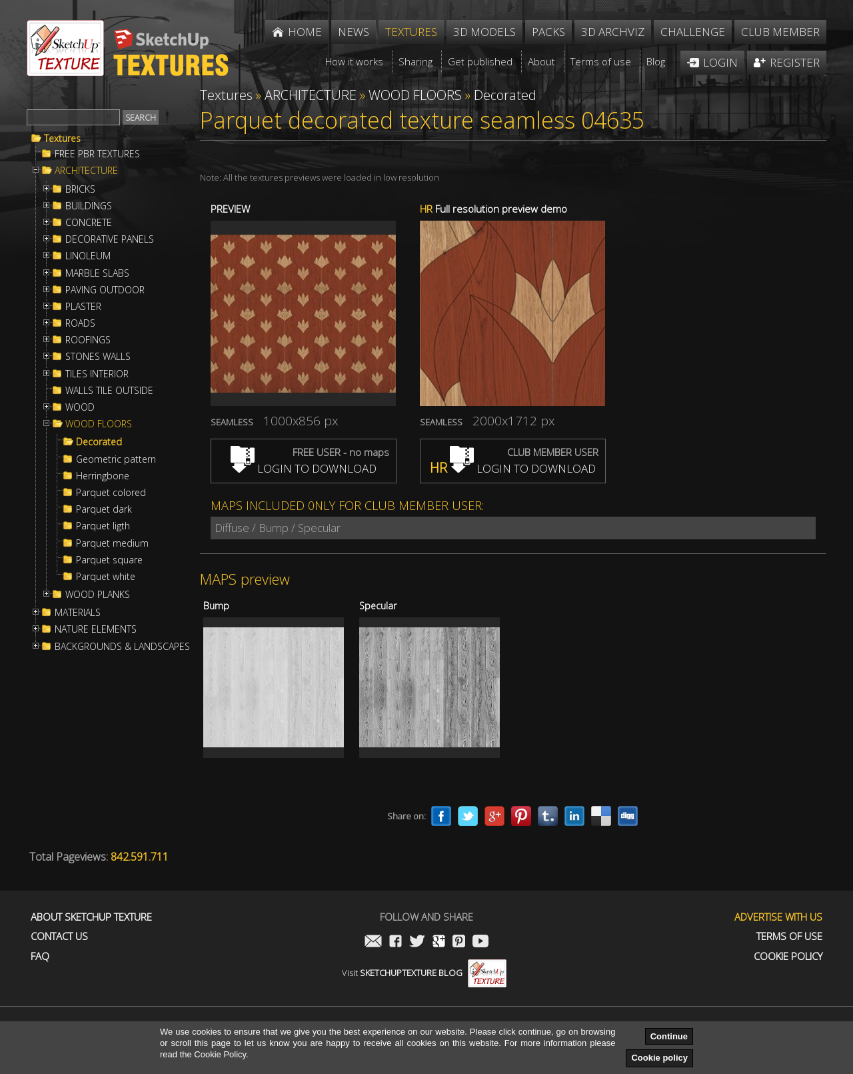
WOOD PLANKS (97, 595)
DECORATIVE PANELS (109, 239)
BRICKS (80, 189)
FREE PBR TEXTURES (97, 154)
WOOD (80, 407)
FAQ (40, 956)
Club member (780, 31)
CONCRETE (88, 223)
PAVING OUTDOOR (105, 290)
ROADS (80, 323)
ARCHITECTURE (86, 171)
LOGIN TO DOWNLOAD (304, 468)
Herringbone (102, 476)
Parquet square (109, 560)
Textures (62, 139)
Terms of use (789, 936)
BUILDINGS (88, 206)
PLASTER (83, 307)
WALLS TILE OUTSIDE (109, 391)
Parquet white (105, 577)
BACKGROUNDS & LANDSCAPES (122, 647)
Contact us (59, 936)
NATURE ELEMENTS (96, 629)
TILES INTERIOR (97, 374)
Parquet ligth (103, 526)
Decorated (99, 442)
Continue (669, 1036)
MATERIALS (78, 613)
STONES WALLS (98, 357)
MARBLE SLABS (97, 273)
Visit (424, 973)
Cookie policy (659, 1058)
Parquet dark (104, 509)
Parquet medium (112, 543)
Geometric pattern (116, 459)
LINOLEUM (88, 256)
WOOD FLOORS (98, 424)
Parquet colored (111, 493)
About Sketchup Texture (91, 917)
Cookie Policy (788, 956)
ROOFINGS (88, 340)
